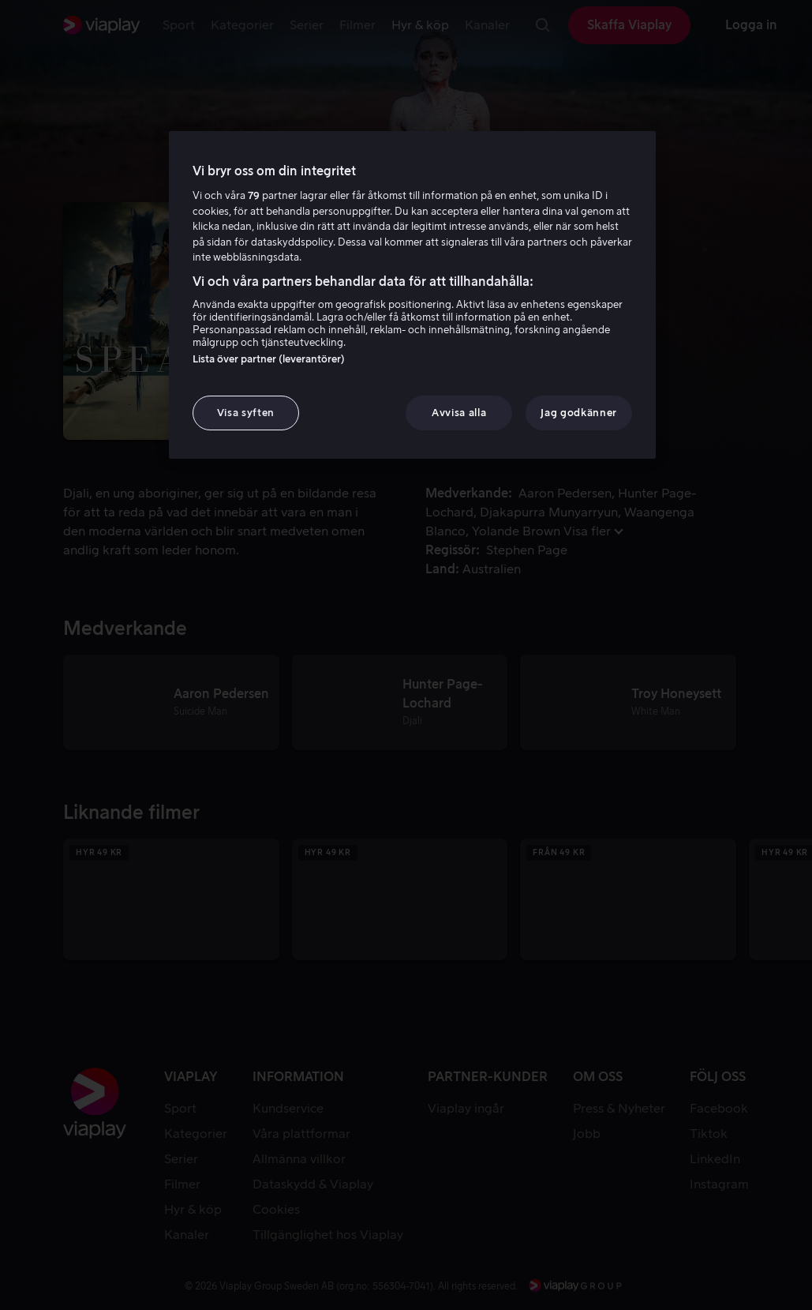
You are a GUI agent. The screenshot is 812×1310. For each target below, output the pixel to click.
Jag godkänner (578, 412)
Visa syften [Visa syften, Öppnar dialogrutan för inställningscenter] (246, 412)
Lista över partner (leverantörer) (269, 359)
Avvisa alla (459, 412)
